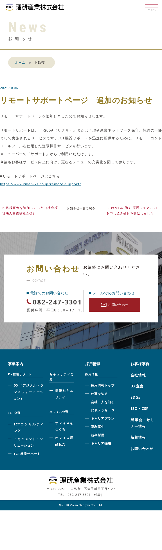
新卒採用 (97, 445)
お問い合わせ (114, 306)
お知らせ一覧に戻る (81, 208)
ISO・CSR (139, 419)
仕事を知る (99, 404)
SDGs (135, 407)
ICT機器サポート (27, 464)
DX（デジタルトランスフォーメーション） (28, 402)
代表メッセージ (103, 420)
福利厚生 (97, 437)
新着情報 (138, 447)
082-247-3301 (52, 306)
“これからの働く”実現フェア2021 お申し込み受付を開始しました (133, 210)
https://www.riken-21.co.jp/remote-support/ (41, 183)
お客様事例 (140, 374)
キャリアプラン (103, 429)
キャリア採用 (101, 454)
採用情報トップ (103, 396)
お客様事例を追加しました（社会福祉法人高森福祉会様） (30, 210)
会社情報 (138, 385)
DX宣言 (137, 396)
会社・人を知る (103, 412)
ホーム (20, 62)
